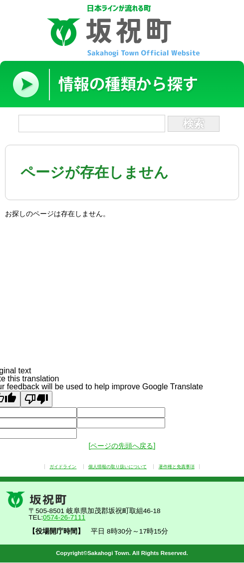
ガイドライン (62, 466)
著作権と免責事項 (177, 466)
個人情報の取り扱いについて (117, 466)
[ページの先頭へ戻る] (121, 446)
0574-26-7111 (64, 517)
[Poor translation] (36, 399)
